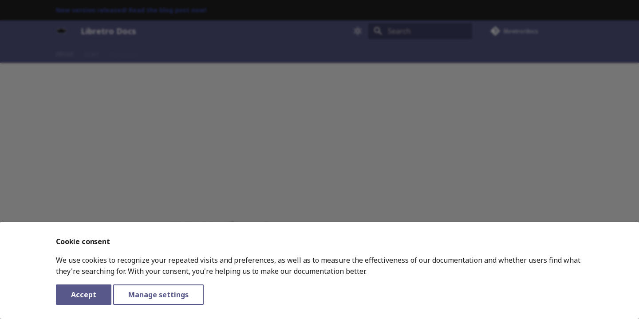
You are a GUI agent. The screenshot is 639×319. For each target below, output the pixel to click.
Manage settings (158, 295)
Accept (83, 295)
